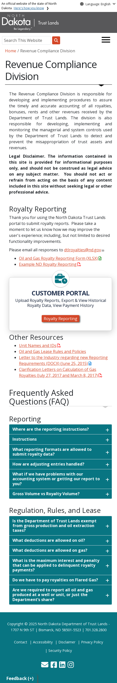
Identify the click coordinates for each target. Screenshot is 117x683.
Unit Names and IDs (40, 345)
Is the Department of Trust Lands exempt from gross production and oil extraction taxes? (54, 525)
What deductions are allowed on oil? (48, 540)
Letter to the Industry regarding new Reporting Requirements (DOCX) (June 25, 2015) (63, 360)
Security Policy (60, 650)
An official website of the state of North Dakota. (29, 5)
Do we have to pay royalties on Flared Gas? (55, 580)
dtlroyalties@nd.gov (82, 250)
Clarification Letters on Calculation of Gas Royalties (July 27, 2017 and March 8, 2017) (60, 372)
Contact (20, 642)
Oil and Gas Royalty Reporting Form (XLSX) (60, 258)
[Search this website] (56, 40)
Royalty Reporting (60, 318)
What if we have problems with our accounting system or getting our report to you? (56, 478)
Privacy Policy (92, 642)
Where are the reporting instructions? (50, 429)
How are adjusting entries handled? (48, 464)
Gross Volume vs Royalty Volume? (46, 493)
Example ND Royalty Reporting (50, 264)
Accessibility (43, 642)
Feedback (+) (19, 678)
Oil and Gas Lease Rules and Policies (52, 351)
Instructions (24, 439)
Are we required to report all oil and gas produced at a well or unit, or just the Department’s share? (52, 594)
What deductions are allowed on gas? (49, 550)
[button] (45, 666)
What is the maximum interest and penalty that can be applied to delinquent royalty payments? (55, 565)
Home (10, 51)
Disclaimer (66, 642)
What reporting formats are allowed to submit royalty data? (52, 452)
